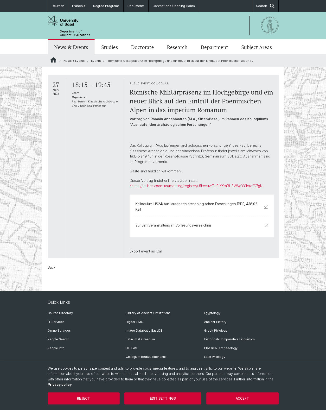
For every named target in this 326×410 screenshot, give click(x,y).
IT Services (56, 322)
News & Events (71, 47)
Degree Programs (106, 6)
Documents (136, 6)
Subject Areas (256, 47)
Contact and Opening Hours (174, 6)
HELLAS (131, 348)
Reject (83, 398)
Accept (242, 398)
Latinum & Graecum (140, 339)
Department (214, 47)
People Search (59, 339)
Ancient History (215, 322)
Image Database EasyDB (144, 330)
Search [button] (265, 6)
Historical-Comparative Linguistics (229, 339)
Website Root (53, 60)
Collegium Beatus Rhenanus (146, 357)
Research (177, 47)
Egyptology (212, 313)
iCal (158, 251)
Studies (109, 47)
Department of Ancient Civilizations (75, 33)
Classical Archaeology (220, 348)
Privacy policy (60, 384)
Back (51, 267)
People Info (56, 348)
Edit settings (163, 398)
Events (96, 61)
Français (78, 6)
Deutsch (58, 6)
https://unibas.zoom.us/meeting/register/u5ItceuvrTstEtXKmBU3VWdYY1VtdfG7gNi (197, 186)
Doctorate (142, 47)
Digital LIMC (134, 322)
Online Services (59, 330)
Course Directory (60, 313)
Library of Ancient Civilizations (148, 313)
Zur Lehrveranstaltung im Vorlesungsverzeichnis (201, 225)
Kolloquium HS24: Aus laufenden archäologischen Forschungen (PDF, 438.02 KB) (201, 206)
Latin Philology (214, 357)
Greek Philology (215, 330)
